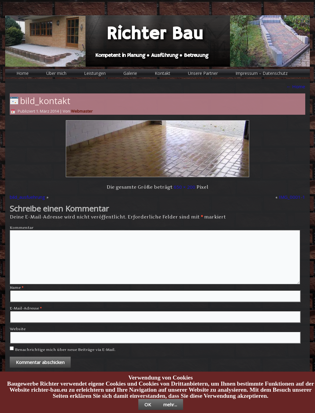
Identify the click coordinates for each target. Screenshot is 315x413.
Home (22, 73)
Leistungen (95, 73)
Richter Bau (154, 34)
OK (147, 404)
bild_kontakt (45, 101)
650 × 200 (184, 187)
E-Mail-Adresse (26, 308)
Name (16, 287)
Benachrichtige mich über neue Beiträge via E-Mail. (65, 349)
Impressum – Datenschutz (261, 73)
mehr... (170, 404)
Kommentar (22, 227)
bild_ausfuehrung (27, 197)
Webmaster (82, 111)
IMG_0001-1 (292, 197)
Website (18, 329)
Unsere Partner (203, 73)
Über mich (56, 73)
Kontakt (162, 73)
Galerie (130, 73)
